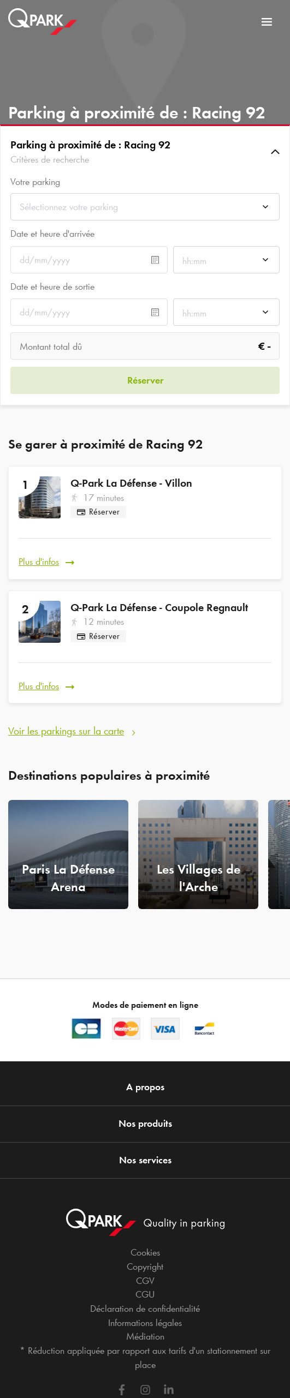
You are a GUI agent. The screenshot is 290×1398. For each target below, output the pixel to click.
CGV (145, 1281)
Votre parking (35, 182)
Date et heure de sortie (52, 286)
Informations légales (145, 1323)
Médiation (145, 1336)
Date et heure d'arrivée (52, 234)
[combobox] (145, 210)
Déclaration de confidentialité (145, 1309)
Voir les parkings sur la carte (66, 730)
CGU (145, 1294)
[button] (145, 151)
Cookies (145, 1252)
